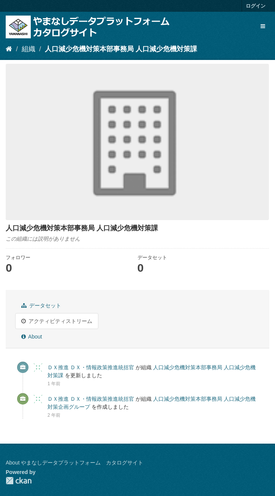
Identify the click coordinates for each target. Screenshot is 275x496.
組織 (28, 49)
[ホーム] (9, 49)
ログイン (256, 6)
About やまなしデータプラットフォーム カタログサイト (74, 463)
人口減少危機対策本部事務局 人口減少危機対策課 (121, 49)
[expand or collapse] (262, 26)
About (31, 337)
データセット (41, 305)
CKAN (19, 481)
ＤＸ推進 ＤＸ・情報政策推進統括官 (90, 367)
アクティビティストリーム (56, 321)
